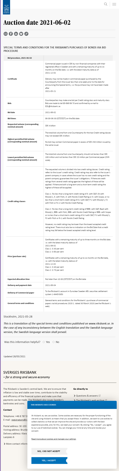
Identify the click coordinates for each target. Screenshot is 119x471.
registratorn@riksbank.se (24, 419)
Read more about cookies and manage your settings (53, 439)
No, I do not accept (48, 451)
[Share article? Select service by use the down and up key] (17, 34)
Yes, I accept (49, 460)
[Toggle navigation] (114, 4)
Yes (48, 342)
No (57, 342)
